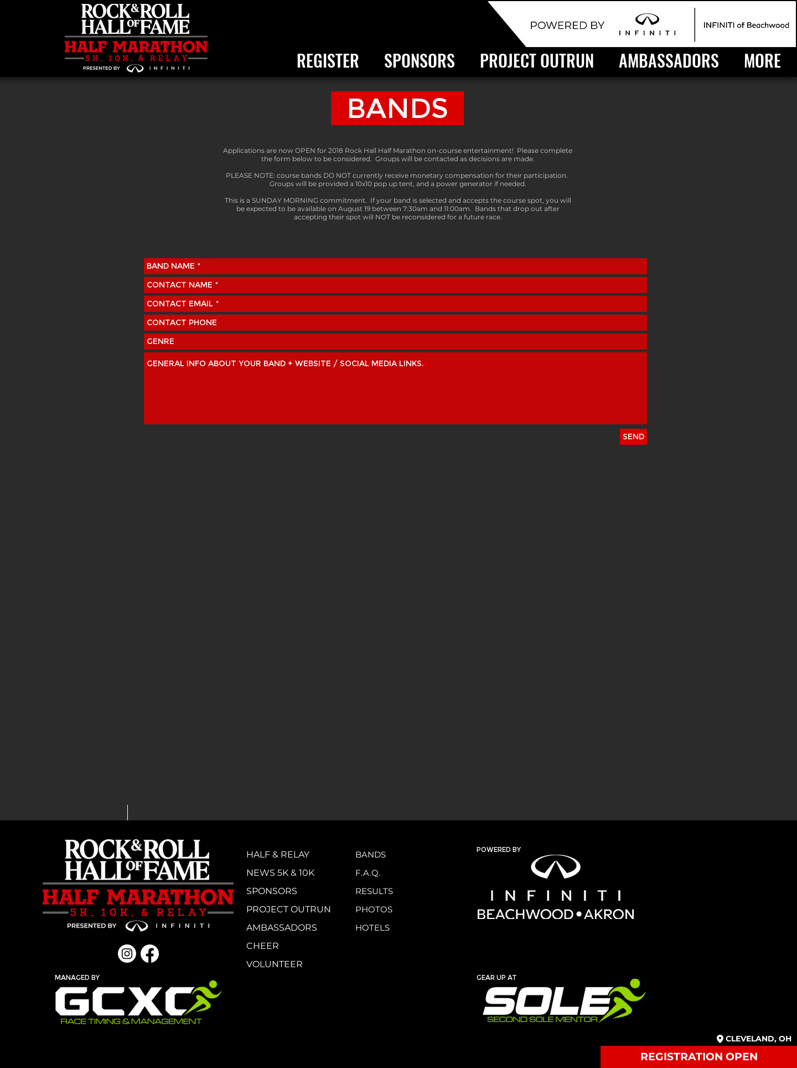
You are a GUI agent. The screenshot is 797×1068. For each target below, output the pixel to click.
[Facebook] (150, 953)
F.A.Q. (367, 872)
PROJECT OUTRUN (288, 909)
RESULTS (374, 891)
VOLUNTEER (274, 964)
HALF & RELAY (277, 854)
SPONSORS (271, 891)
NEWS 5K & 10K (280, 872)
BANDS (370, 854)
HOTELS (372, 927)
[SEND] (633, 437)
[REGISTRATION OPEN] (699, 1057)
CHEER (262, 946)
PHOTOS (373, 909)
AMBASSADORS (281, 927)
